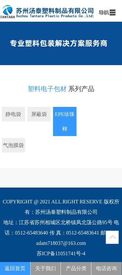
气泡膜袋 (13, 145)
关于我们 (45, 268)
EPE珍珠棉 (65, 121)
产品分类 (76, 268)
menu (105, 11)
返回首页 (15, 268)
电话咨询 (106, 268)
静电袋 (13, 114)
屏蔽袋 (39, 114)
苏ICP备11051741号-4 (61, 253)
